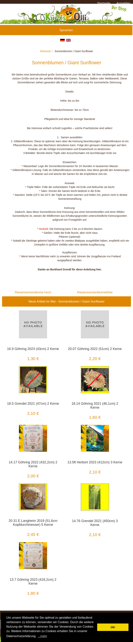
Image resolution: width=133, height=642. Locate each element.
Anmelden (123, 3)
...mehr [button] (42, 636)
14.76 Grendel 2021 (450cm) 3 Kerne (95, 523)
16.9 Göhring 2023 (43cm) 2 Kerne (33, 349)
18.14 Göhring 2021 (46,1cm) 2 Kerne (94, 405)
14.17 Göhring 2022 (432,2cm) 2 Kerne (33, 464)
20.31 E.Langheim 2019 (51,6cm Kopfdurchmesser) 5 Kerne (33, 523)
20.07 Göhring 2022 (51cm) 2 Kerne (95, 349)
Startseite (103, 3)
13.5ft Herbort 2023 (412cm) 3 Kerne (94, 462)
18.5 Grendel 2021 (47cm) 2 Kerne (33, 403)
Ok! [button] (113, 627)
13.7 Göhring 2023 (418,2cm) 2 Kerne (33, 581)
